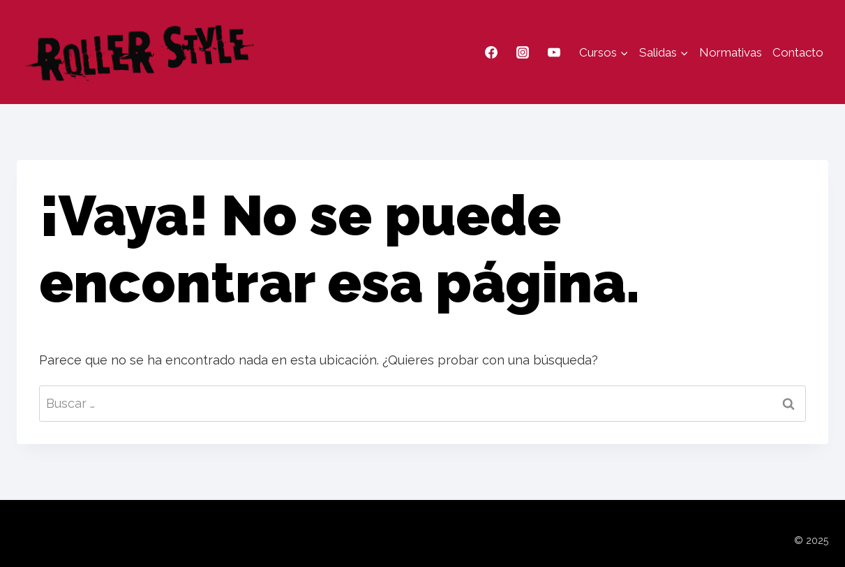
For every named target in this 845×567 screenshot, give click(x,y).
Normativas (730, 52)
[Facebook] (491, 52)
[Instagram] (522, 52)
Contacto (797, 52)
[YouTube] (554, 52)
